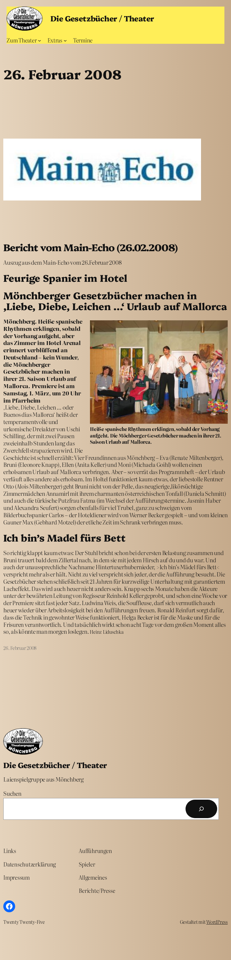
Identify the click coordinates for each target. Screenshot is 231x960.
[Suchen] (201, 809)
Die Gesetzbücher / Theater (102, 18)
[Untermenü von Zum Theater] (39, 40)
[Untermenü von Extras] (65, 40)
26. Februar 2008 (20, 648)
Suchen (12, 793)
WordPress (217, 922)
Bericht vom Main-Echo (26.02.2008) (90, 247)
